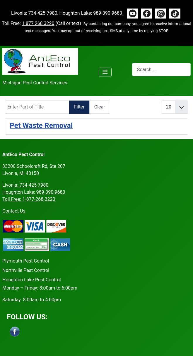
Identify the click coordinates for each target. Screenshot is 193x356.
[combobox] (161, 69)
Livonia (25, 185)
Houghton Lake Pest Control (31, 280)
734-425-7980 (42, 13)
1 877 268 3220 (38, 23)
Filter (79, 107)
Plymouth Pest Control (25, 261)
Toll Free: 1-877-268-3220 (28, 199)
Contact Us (13, 211)
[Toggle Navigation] (105, 72)
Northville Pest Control (25, 270)
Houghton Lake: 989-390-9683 (33, 192)
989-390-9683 (107, 13)
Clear (99, 107)
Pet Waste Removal (41, 125)
